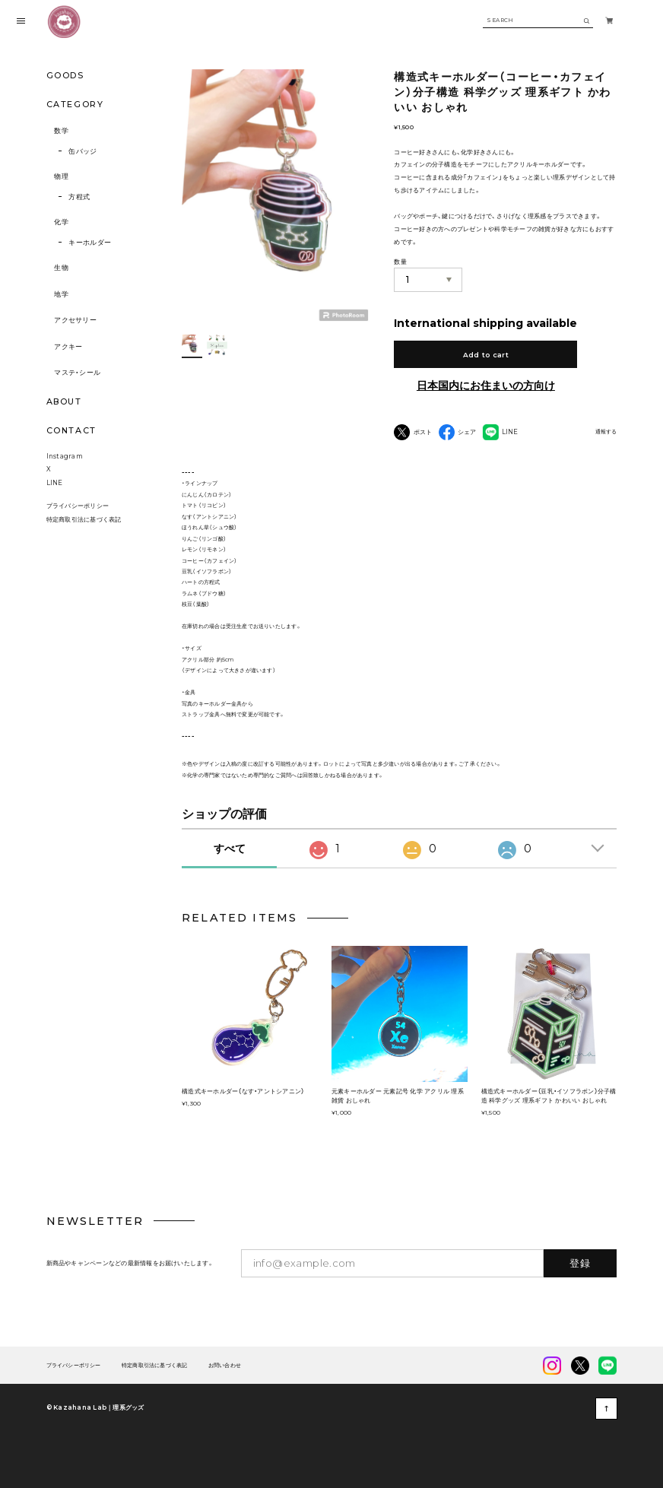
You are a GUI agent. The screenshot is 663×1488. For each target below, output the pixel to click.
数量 (400, 261)
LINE (54, 483)
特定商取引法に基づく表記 (84, 519)
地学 (61, 294)
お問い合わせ (224, 1365)
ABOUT (64, 401)
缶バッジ (82, 151)
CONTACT (71, 430)
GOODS (65, 75)
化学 (61, 221)
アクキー (68, 346)
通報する (606, 432)
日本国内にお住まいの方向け (486, 385)
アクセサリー (75, 320)
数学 (61, 130)
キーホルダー (89, 242)
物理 (61, 176)
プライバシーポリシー (77, 505)
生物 (61, 267)
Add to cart (486, 355)
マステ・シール (77, 372)
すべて (230, 848)
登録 (580, 1263)
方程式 (79, 196)
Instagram (64, 456)
